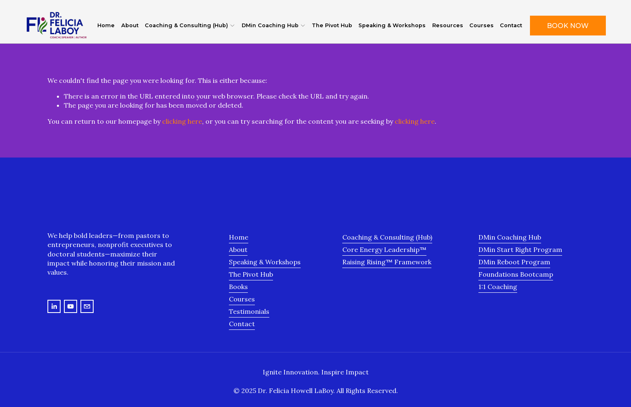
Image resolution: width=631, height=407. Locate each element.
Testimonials (249, 311)
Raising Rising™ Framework (386, 262)
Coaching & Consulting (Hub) (387, 237)
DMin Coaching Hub (509, 237)
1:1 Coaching (497, 286)
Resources (447, 25)
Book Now (568, 26)
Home (106, 25)
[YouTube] (70, 306)
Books (238, 286)
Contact (511, 25)
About (130, 25)
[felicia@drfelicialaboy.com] (87, 306)
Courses (481, 25)
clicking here (182, 121)
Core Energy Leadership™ (384, 249)
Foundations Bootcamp (515, 274)
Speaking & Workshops (392, 25)
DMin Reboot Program (514, 262)
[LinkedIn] (54, 306)
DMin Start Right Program (520, 249)
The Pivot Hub (332, 25)
